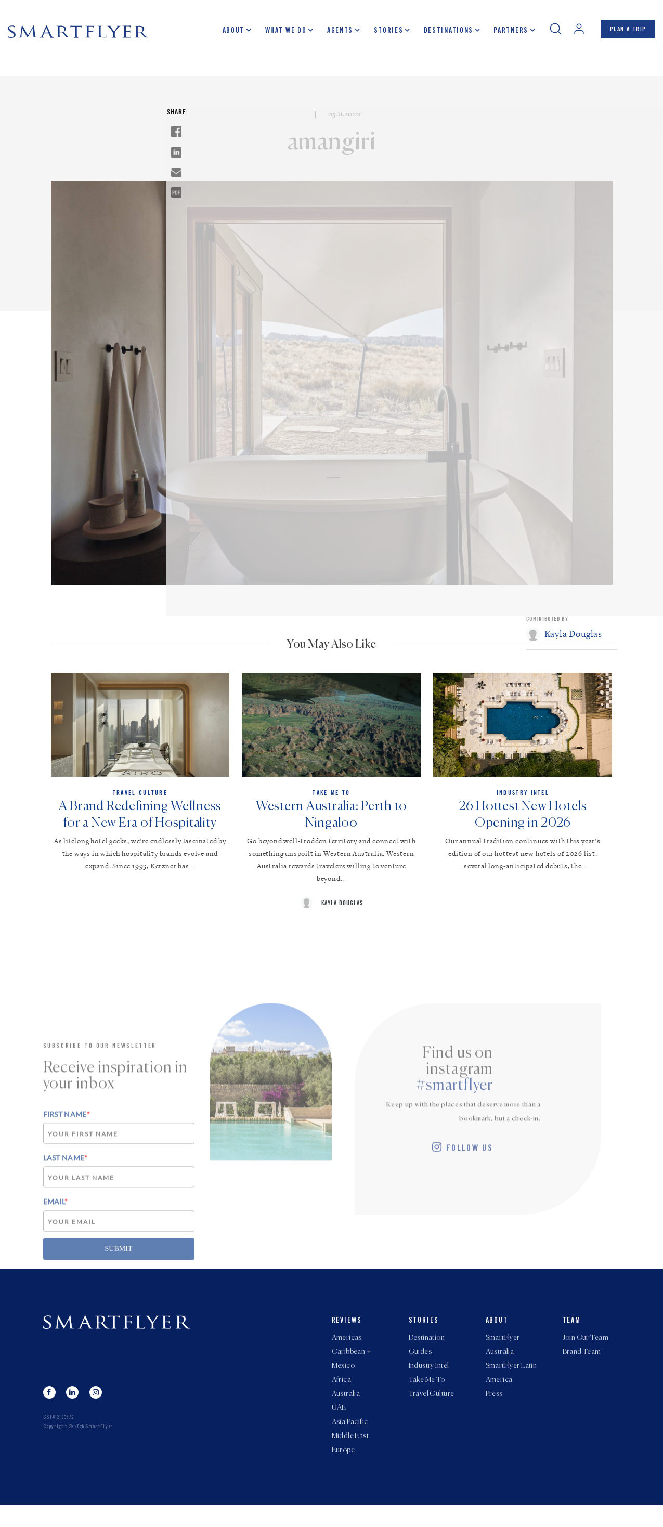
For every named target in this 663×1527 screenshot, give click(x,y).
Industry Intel (429, 1378)
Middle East (350, 1456)
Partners (502, 33)
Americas (347, 1347)
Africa (342, 1394)
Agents (331, 33)
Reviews (347, 1329)
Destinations (439, 33)
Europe (343, 1472)
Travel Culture (431, 1410)
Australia (346, 1410)
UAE (339, 1425)
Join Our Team (585, 1347)
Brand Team (582, 1363)
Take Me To (427, 1394)
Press (494, 1410)
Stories (379, 33)
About (225, 33)
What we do (277, 33)
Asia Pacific (350, 1441)
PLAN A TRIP (624, 32)
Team (572, 1329)
